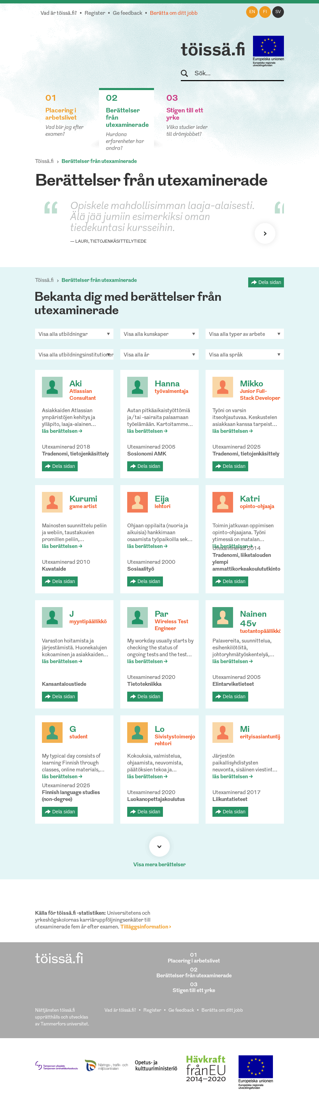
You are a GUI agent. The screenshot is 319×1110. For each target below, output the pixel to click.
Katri (250, 499)
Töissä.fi (44, 161)
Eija (162, 499)
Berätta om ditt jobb (174, 13)
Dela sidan (269, 282)
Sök (187, 73)
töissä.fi (213, 51)
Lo (160, 730)
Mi (245, 730)
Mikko (251, 384)
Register (95, 13)
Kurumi (83, 499)
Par (161, 615)
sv (278, 12)
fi (265, 12)
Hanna (167, 384)
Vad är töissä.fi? (59, 13)
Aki (75, 384)
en (252, 12)
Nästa (265, 233)
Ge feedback (127, 13)
